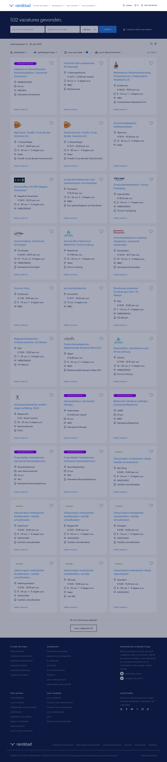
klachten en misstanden (59, 721)
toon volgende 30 (83, 628)
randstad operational (21, 656)
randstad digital (18, 665)
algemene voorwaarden (59, 656)
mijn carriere (16, 693)
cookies (128, 745)
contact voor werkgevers (59, 707)
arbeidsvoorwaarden (20, 716)
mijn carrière (73, 5)
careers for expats (19, 674)
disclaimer (140, 745)
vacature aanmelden (57, 651)
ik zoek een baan (41, 5)
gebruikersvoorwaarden (88, 745)
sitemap (152, 745)
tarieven (51, 674)
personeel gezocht (56, 679)
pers (49, 716)
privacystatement (112, 745)
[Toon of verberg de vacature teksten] (153, 44)
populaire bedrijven (20, 670)
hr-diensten (53, 660)
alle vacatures (17, 651)
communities (17, 702)
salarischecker (17, 726)
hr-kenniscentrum (56, 670)
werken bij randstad (62, 745)
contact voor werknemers (60, 702)
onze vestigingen (55, 712)
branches (51, 665)
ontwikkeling (17, 697)
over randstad (89, 5)
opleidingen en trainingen (23, 707)
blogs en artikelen (19, 721)
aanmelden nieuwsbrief (59, 684)
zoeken (107, 29)
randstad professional (21, 660)
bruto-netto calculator (21, 730)
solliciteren (15, 712)
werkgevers (58, 5)
